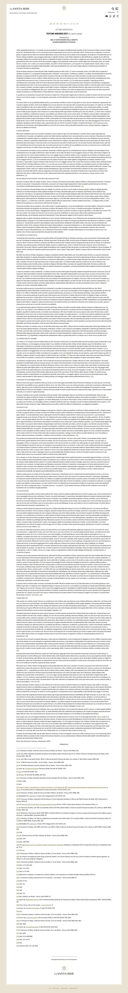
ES (61, 24)
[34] (65, 485)
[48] (45, 618)
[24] (94, 370)
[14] (82, 186)
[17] (64, 262)
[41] (41, 562)
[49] (26, 636)
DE (54, 24)
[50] (17, 650)
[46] (102, 601)
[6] (103, 107)
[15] (60, 203)
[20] (28, 335)
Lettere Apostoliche (28, 13)
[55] (63, 721)
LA (71, 24)
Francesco (14, 13)
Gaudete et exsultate (32, 768)
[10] (69, 147)
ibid (22, 775)
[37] (38, 526)
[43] (17, 588)
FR (64, 24)
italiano (112, 13)
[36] (100, 522)
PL (74, 24)
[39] (59, 536)
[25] (92, 376)
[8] (82, 114)
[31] (77, 435)
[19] (17, 321)
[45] (41, 595)
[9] (94, 123)
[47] (60, 610)
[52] (59, 701)
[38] (96, 532)
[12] (47, 164)
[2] (72, 64)
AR (51, 24)
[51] (24, 677)
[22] (68, 355)
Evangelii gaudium (32, 917)
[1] (36, 50)
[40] (87, 545)
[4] (70, 80)
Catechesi (32, 796)
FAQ (50, 988)
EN (58, 24)
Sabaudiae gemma (32, 899)
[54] (98, 717)
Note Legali (56, 988)
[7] (95, 111)
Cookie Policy (64, 988)
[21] (104, 348)
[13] (26, 175)
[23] (17, 365)
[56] (84, 730)
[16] (43, 229)
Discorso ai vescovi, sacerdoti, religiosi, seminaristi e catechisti (42, 845)
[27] (108, 402)
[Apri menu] (116, 8)
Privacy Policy (73, 988)
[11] (34, 159)
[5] (49, 107)
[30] (92, 421)
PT (77, 24)
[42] (89, 573)
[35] (47, 505)
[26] (98, 397)
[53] (83, 706)
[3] (71, 71)
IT (67, 24)
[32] (105, 450)
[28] (96, 415)
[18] (108, 281)
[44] (108, 588)
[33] (69, 469)
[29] (47, 417)
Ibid (20, 772)
